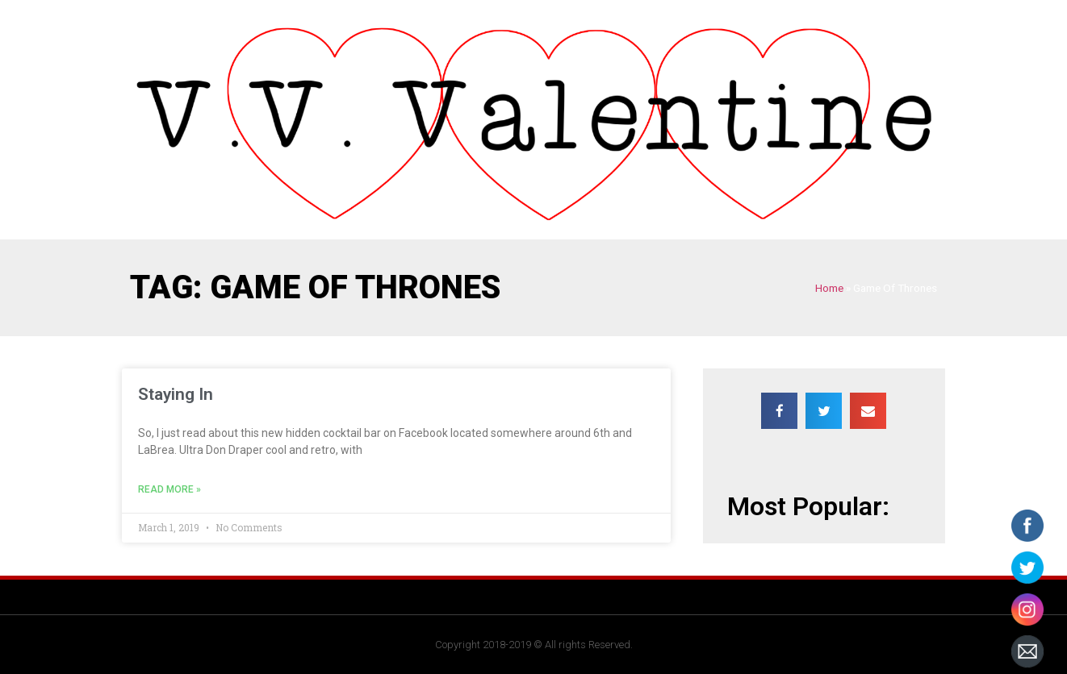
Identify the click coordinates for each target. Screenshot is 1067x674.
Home (829, 287)
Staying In (175, 394)
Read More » (169, 489)
